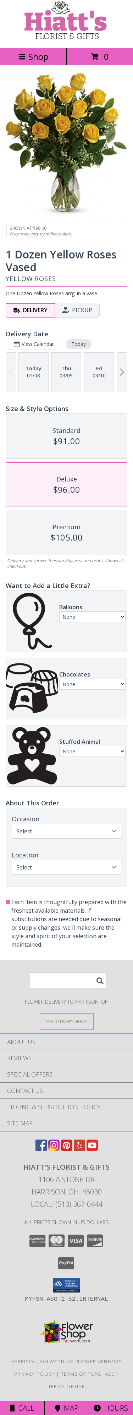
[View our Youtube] (92, 1149)
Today (78, 344)
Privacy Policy (34, 1374)
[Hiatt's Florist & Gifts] (66, 37)
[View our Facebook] (41, 1149)
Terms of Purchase (88, 1374)
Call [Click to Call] (22, 1408)
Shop (33, 56)
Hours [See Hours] (111, 1408)
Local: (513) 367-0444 (66, 1204)
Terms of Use (66, 1386)
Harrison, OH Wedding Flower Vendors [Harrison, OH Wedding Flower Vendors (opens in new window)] (66, 1361)
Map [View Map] (66, 1408)
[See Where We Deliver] (67, 1021)
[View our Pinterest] (66, 1149)
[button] (66, 1285)
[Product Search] (68, 980)
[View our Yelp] (79, 1149)
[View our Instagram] (54, 1149)
